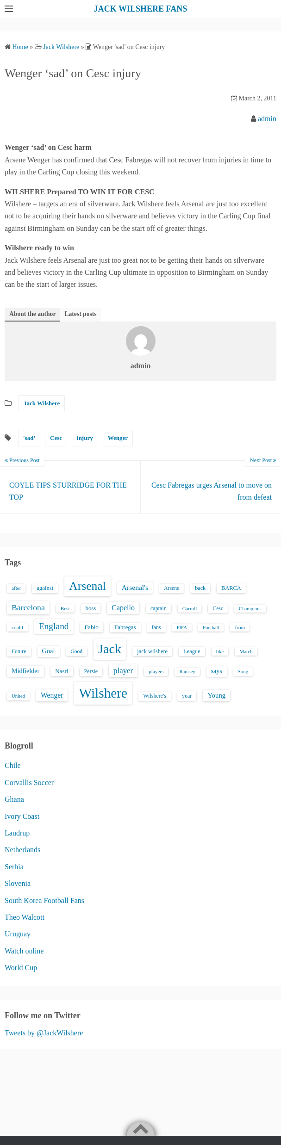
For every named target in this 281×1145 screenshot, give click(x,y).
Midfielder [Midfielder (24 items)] (25, 671)
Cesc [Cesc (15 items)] (217, 609)
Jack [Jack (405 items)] (109, 649)
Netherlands (22, 850)
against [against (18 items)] (45, 588)
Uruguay (18, 934)
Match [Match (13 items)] (245, 651)
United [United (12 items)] (18, 696)
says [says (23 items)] (216, 671)
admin (267, 119)
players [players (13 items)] (156, 671)
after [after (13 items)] (16, 588)
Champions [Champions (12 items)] (250, 608)
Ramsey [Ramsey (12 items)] (187, 671)
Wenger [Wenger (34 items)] (52, 695)
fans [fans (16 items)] (156, 627)
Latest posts (80, 313)
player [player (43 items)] (123, 670)
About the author (32, 313)
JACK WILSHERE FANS (140, 8)
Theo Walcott (24, 917)
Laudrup (17, 833)
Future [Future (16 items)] (19, 651)
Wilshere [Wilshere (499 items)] (103, 693)
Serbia (14, 867)
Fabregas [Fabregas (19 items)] (125, 627)
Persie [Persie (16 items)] (91, 671)
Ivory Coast (22, 816)
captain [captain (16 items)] (158, 608)
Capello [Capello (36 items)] (123, 608)
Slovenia (18, 883)
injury (85, 437)
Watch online (24, 951)
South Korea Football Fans (44, 900)
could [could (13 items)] (17, 627)
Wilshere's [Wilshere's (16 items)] (154, 696)
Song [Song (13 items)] (243, 671)
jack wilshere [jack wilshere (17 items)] (152, 651)
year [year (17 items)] (187, 696)
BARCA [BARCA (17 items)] (231, 588)
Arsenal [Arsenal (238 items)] (87, 586)
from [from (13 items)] (240, 627)
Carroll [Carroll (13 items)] (189, 608)
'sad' (29, 437)
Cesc (56, 437)
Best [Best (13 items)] (65, 608)
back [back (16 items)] (200, 588)
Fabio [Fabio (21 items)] (92, 627)
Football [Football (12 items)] (211, 627)
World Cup (21, 968)
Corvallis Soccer (29, 782)
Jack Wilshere (42, 403)
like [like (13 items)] (220, 651)
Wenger (118, 437)
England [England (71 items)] (54, 626)
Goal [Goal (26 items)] (48, 651)
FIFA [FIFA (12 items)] (182, 627)
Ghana (14, 799)
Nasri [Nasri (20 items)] (61, 671)
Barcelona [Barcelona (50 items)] (28, 607)
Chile (13, 765)
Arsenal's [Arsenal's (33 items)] (135, 587)
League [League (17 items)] (191, 651)
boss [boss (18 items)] (91, 608)
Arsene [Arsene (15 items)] (171, 588)
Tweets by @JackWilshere (44, 1033)
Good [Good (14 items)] (77, 651)
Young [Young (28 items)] (216, 695)
